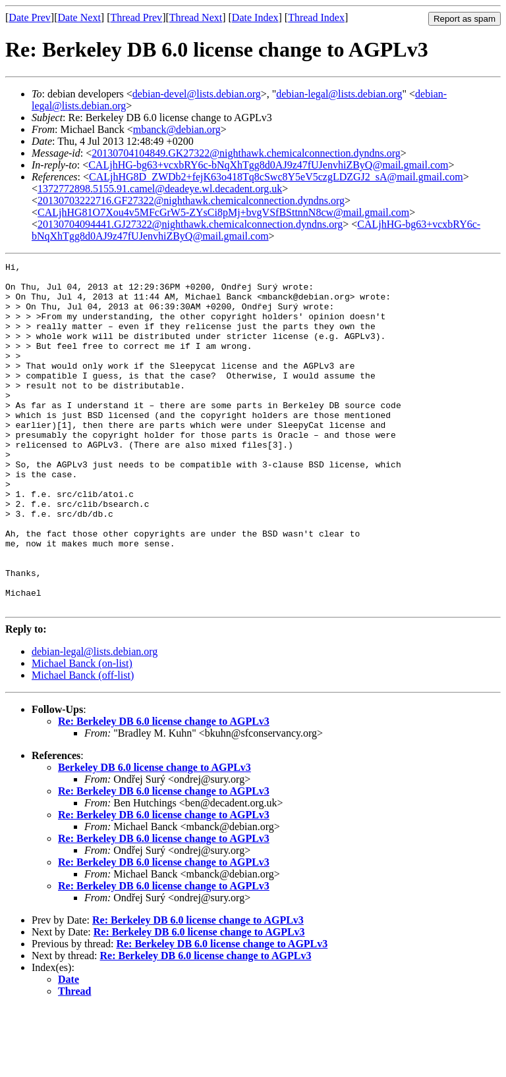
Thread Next (195, 17)
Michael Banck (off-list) (83, 744)
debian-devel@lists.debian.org (196, 93)
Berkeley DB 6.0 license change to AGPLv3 (154, 836)
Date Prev (30, 17)
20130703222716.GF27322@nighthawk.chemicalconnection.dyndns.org (191, 200)
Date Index (255, 17)
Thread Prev (136, 17)
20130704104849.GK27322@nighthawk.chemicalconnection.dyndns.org (246, 153)
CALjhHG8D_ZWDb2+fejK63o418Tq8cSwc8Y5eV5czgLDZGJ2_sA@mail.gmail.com (276, 176)
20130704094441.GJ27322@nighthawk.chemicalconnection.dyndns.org (190, 224)
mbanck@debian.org (177, 129)
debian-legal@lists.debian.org (339, 93)
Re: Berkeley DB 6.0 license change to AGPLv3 (163, 790)
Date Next (79, 17)
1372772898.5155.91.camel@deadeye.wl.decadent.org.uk (160, 188)
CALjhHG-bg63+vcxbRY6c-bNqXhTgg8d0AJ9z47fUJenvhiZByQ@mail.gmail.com (268, 165)
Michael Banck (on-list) (82, 732)
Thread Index (316, 17)
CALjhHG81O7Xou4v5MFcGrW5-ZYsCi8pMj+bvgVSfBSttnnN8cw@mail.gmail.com (223, 212)
